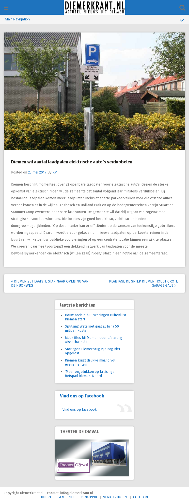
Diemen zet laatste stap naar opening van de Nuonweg (50, 283)
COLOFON (140, 497)
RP (54, 172)
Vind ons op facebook (82, 396)
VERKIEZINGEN (115, 497)
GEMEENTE (66, 497)
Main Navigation (94, 20)
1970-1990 (89, 497)
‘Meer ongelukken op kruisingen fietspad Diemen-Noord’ (90, 374)
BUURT (46, 497)
